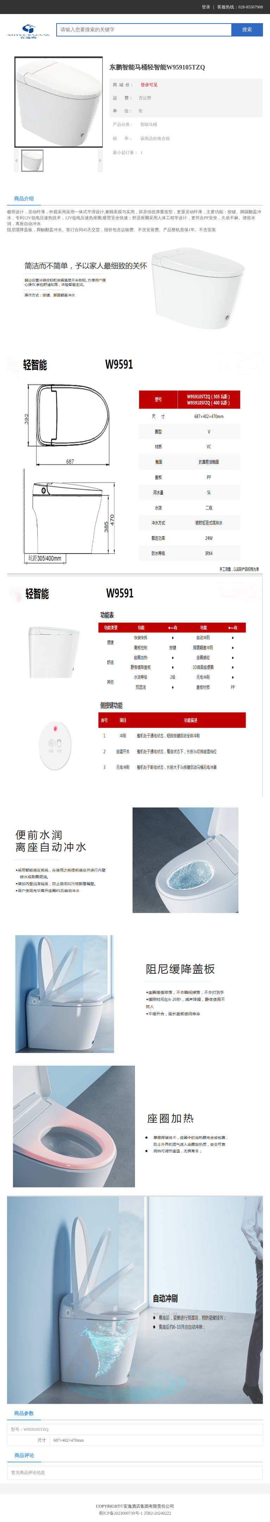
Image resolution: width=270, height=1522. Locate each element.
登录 (206, 7)
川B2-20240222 (157, 1513)
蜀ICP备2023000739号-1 (121, 1513)
